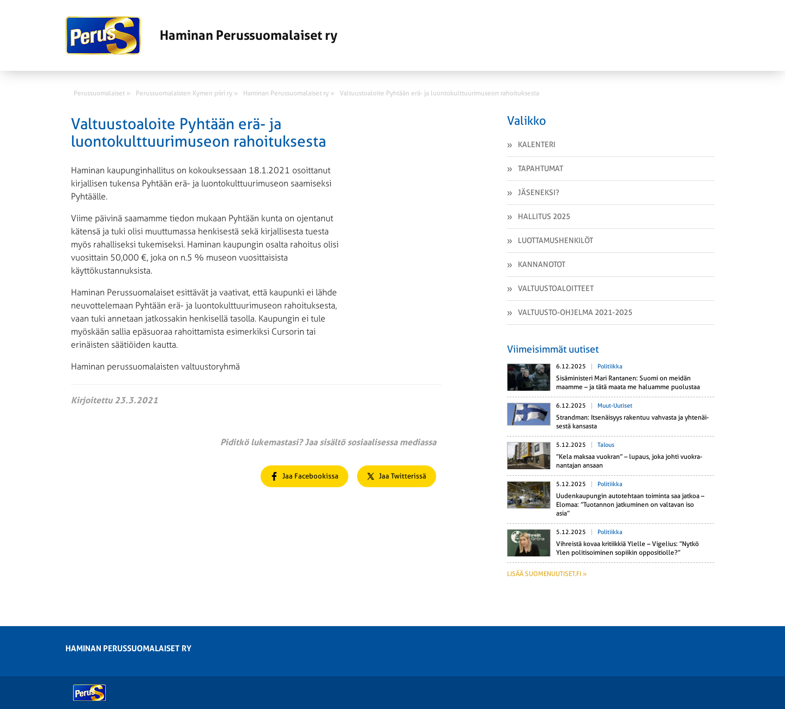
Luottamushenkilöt (555, 240)
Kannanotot (541, 264)
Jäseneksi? (538, 192)
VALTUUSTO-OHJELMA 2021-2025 (575, 312)
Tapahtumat (540, 168)
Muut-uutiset (614, 406)
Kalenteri (536, 144)
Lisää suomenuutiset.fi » (547, 574)
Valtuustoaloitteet (556, 288)
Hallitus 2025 (544, 216)
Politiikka (610, 366)
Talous (605, 445)
